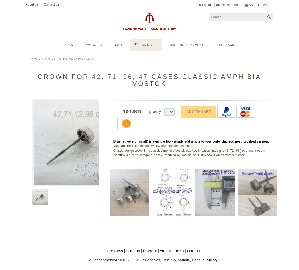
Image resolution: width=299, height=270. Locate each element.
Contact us (51, 4)
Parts (68, 44)
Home (34, 59)
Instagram (133, 251)
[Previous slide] (114, 192)
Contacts (193, 251)
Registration (229, 5)
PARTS (47, 59)
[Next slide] (270, 192)
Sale (119, 44)
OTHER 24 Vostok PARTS (75, 59)
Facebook (150, 251)
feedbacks (226, 44)
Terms (179, 251)
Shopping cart (261, 5)
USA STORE (146, 45)
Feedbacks (115, 251)
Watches (94, 44)
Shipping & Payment (186, 44)
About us (32, 4)
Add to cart (199, 111)
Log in (206, 5)
